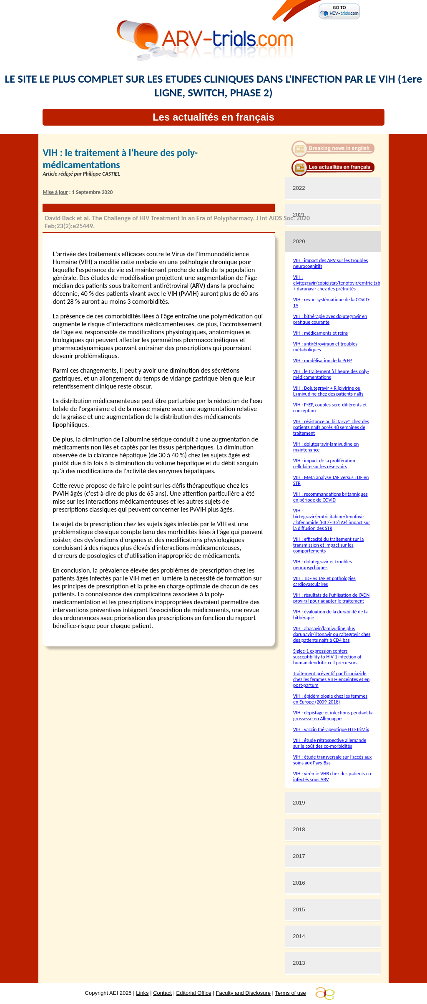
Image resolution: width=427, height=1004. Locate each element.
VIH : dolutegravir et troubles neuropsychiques (322, 564)
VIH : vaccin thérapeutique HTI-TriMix (331, 729)
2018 (299, 829)
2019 (299, 803)
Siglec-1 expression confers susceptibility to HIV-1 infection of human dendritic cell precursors (327, 657)
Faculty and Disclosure (243, 993)
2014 (299, 936)
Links (142, 993)
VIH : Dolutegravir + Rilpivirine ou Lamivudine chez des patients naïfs (328, 391)
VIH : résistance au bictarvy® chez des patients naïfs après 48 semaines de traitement (331, 427)
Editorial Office (193, 993)
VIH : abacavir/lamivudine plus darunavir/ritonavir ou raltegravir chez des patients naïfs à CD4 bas (331, 634)
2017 (299, 856)
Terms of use (290, 993)
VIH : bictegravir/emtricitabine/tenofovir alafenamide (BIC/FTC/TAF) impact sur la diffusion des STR (331, 519)
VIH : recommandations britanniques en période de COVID (330, 497)
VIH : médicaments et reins (320, 333)
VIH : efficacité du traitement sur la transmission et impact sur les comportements (328, 545)
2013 (299, 963)
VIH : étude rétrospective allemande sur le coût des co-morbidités (329, 743)
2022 (299, 188)
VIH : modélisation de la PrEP (322, 360)
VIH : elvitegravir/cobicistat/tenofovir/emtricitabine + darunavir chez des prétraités (340, 283)
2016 (299, 883)
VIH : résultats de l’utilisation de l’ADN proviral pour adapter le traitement (331, 598)
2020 (299, 241)
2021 (299, 215)
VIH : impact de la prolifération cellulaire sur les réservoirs (324, 463)
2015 (299, 909)
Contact (162, 993)
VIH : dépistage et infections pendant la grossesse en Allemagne (333, 715)
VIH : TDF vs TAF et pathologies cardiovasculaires (324, 581)
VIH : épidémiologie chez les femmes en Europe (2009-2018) (330, 699)
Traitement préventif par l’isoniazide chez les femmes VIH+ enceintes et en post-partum (331, 679)
